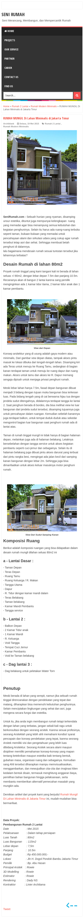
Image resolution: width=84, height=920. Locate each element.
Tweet (6, 909)
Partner (9, 58)
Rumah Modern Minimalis (16, 126)
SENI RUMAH (13, 14)
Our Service (11, 49)
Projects (9, 40)
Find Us (8, 86)
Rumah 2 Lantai (52, 123)
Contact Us (11, 77)
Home (9, 31)
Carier (8, 68)
